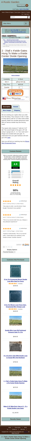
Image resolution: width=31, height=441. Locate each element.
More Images (7, 110)
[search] (18, 17)
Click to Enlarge (15, 67)
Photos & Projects (9, 12)
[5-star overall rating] (15, 284)
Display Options (12, 249)
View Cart (26, 14)
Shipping (17, 110)
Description (6, 106)
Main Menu (7, 23)
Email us (26, 431)
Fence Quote (17, 12)
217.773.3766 (14, 30)
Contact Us (14, 429)
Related (15, 106)
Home (3, 12)
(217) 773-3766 (24, 9)
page (8, 137)
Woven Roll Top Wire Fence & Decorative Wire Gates (15, 40)
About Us (23, 12)
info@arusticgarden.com (18, 32)
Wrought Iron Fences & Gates (13, 39)
